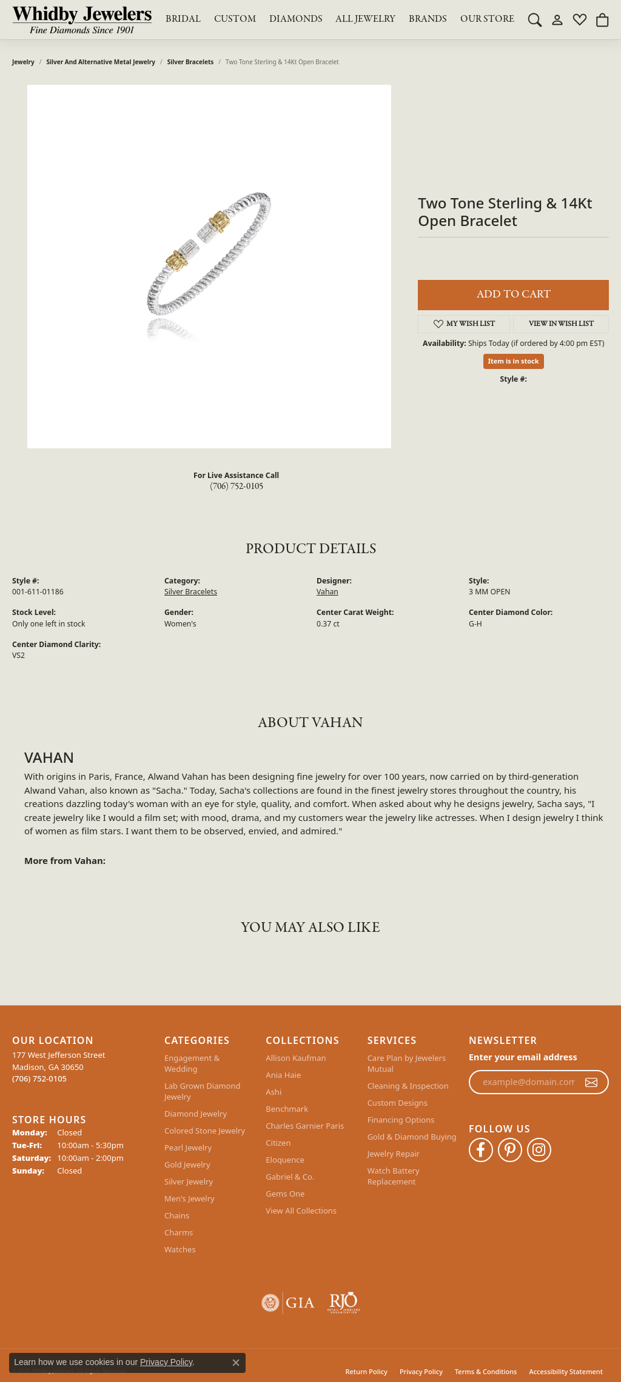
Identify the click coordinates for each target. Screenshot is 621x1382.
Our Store (487, 19)
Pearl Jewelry (188, 1147)
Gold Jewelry (187, 1164)
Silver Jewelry (188, 1181)
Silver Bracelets (190, 62)
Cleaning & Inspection (408, 1085)
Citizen (278, 1142)
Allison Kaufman (296, 1057)
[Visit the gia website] (288, 1303)
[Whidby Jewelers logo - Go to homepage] (82, 19)
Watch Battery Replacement (394, 1176)
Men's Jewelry (189, 1198)
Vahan (327, 591)
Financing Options (401, 1119)
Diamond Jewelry (195, 1113)
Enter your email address (523, 1057)
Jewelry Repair (394, 1153)
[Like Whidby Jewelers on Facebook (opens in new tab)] (481, 1150)
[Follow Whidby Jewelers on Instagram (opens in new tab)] (539, 1150)
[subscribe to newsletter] (591, 1082)
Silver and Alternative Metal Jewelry (101, 62)
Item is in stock (513, 360)
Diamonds (296, 19)
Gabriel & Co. (290, 1176)
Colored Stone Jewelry (204, 1130)
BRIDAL (183, 19)
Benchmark (287, 1108)
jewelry (23, 62)
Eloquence (285, 1159)
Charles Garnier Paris (305, 1125)
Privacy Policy (166, 1362)
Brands (428, 19)
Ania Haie (283, 1074)
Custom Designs (398, 1102)
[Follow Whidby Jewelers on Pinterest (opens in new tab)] (510, 1150)
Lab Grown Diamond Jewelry (202, 1091)
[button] (535, 19)
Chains (176, 1215)
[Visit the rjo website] (343, 1303)
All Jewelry (365, 19)
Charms (178, 1232)
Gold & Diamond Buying (412, 1136)
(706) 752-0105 (236, 486)
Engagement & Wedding (192, 1063)
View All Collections (301, 1210)
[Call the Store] (39, 1078)
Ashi (273, 1091)
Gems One (285, 1193)
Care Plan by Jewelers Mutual (407, 1063)
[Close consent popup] (236, 1362)
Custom (235, 19)
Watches (180, 1249)
